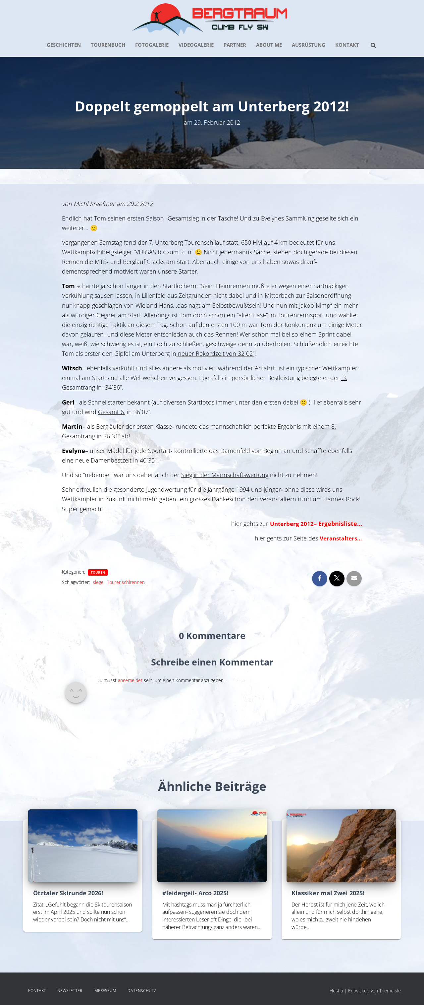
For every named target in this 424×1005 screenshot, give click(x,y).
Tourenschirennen (126, 582)
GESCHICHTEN (64, 44)
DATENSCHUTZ (142, 990)
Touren (98, 572)
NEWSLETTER (69, 990)
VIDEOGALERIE (196, 44)
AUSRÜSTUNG (308, 44)
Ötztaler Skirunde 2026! (68, 893)
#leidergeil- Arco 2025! (195, 893)
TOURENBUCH (108, 44)
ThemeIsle (390, 990)
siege (98, 582)
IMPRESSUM (104, 990)
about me (269, 44)
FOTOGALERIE (152, 44)
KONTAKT (347, 44)
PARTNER (235, 44)
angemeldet (130, 680)
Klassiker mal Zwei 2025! (328, 893)
